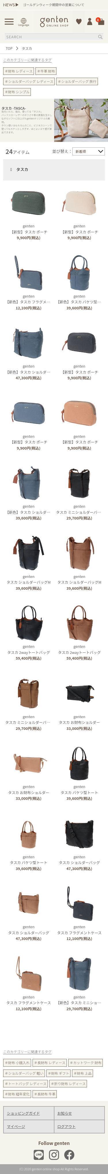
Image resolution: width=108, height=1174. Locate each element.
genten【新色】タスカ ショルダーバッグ (33, 368)
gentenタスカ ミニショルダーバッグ (80, 509)
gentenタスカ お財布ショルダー (79, 719)
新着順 (80, 151)
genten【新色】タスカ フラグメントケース (35, 299)
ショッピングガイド (23, 1113)
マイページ (16, 1126)
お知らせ (64, 1113)
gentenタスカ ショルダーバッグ (79, 859)
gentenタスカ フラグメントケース (79, 929)
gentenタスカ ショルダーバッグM (29, 579)
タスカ (17, 169)
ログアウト (66, 1126)
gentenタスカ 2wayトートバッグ (28, 649)
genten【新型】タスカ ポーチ (28, 228)
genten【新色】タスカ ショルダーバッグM (34, 509)
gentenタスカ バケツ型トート (79, 789)
